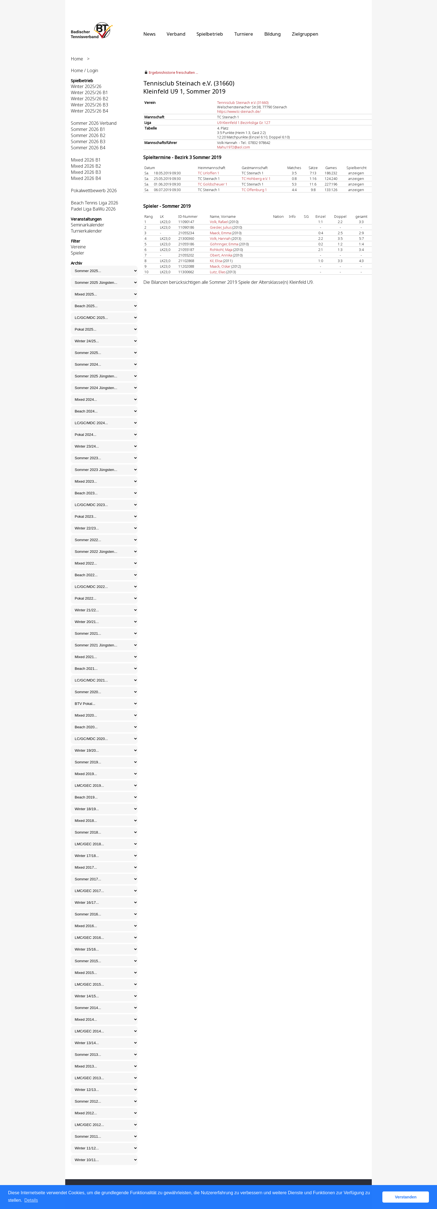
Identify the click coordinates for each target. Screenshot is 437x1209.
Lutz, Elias (217, 271)
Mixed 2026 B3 (86, 172)
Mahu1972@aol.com (233, 147)
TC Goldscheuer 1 (212, 184)
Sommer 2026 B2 (88, 135)
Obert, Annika (221, 255)
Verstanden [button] (406, 1197)
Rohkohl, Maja (221, 249)
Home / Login (84, 70)
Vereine (78, 247)
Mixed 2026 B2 (86, 166)
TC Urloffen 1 (208, 172)
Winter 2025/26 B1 (89, 92)
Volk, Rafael (219, 221)
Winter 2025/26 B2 (89, 99)
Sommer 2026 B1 (88, 129)
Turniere (243, 34)
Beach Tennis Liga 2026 (94, 203)
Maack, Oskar (220, 266)
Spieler (77, 253)
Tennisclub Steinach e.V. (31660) (242, 102)
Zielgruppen (305, 34)
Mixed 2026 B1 (86, 160)
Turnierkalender (86, 231)
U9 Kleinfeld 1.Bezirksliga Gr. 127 (243, 122)
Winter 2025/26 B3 (89, 105)
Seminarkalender (87, 225)
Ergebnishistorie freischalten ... (173, 72)
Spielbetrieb (209, 34)
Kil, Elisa (216, 260)
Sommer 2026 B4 (88, 148)
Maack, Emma (220, 232)
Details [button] (31, 1200)
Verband (176, 34)
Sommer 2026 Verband (93, 123)
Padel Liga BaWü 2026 (93, 209)
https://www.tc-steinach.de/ (239, 111)
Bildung (272, 34)
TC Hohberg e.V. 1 (256, 178)
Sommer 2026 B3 (88, 141)
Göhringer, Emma (224, 243)
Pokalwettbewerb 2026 (94, 190)
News (149, 34)
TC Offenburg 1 (254, 189)
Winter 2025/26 (86, 86)
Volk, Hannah (220, 238)
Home (77, 59)
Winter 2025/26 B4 (89, 111)
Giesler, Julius (221, 227)
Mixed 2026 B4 (86, 178)
